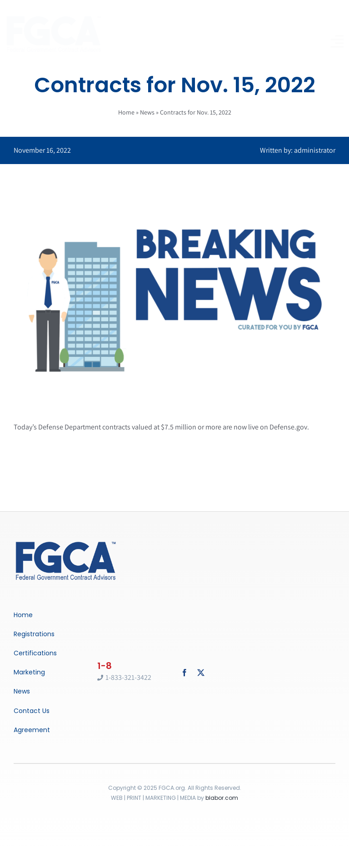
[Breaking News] (66, 542)
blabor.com (221, 798)
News (147, 112)
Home (126, 112)
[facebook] (184, 672)
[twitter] (200, 672)
